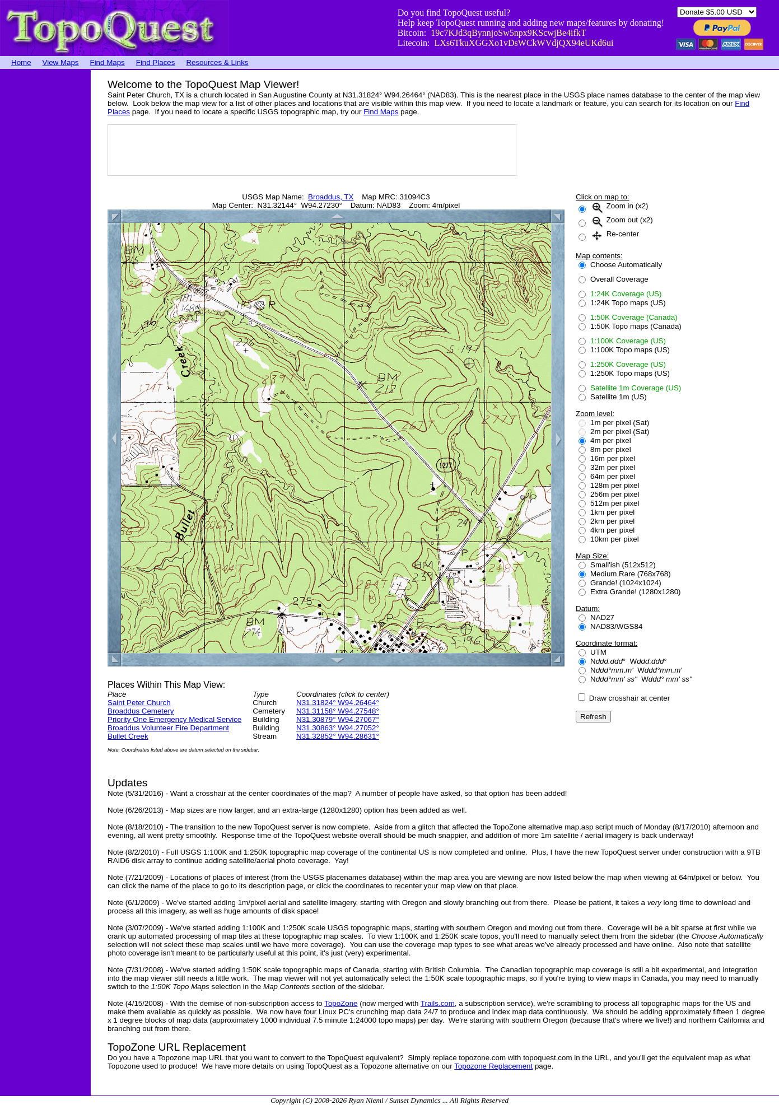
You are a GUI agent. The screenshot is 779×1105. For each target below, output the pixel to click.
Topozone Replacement (493, 1066)
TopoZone (340, 1003)
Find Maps (107, 62)
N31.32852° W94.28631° (337, 736)
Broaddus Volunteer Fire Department (168, 728)
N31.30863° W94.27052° (337, 728)
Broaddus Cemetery (141, 711)
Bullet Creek (128, 736)
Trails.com (438, 1003)
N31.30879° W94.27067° (337, 719)
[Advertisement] (45, 238)
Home (21, 62)
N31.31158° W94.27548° (337, 711)
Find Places (155, 62)
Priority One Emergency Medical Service (174, 719)
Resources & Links (217, 62)
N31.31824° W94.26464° (337, 702)
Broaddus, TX (330, 197)
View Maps (61, 62)
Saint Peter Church (139, 702)
